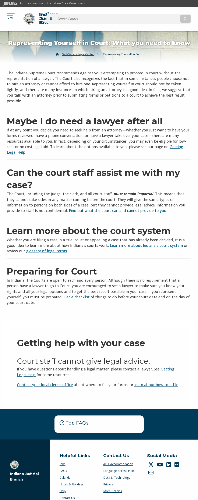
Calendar (66, 470)
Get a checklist (77, 289)
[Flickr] (177, 457)
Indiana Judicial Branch (64, 15)
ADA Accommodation (118, 457)
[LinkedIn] (169, 457)
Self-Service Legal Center (78, 47)
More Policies (112, 484)
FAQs (63, 464)
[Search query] (166, 15)
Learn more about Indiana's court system (146, 238)
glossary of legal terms (46, 243)
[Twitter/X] (151, 457)
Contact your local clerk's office (45, 377)
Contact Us (67, 491)
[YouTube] (160, 457)
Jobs (63, 457)
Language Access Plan (118, 464)
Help (63, 484)
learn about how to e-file (156, 377)
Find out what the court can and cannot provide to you (117, 203)
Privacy (108, 477)
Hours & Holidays (72, 477)
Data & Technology (116, 470)
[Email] (151, 465)
